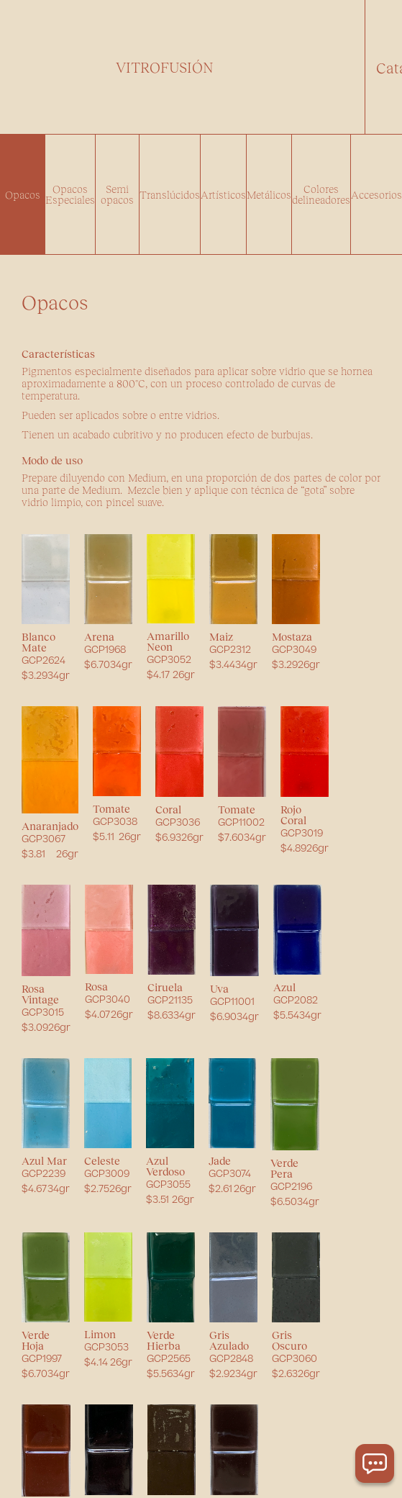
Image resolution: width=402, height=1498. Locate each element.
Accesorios (376, 194)
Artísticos (223, 194)
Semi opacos (117, 194)
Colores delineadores (321, 194)
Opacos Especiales (70, 194)
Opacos (22, 194)
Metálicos (269, 194)
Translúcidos (170, 194)
